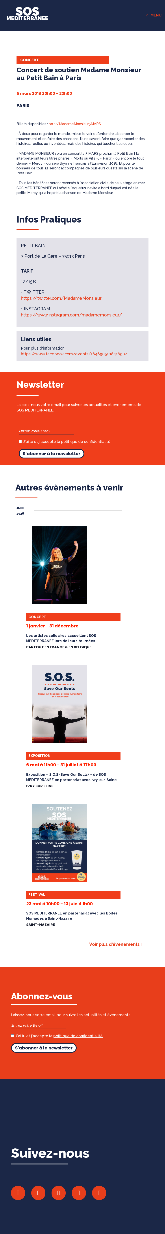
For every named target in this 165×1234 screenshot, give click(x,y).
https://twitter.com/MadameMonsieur (61, 298)
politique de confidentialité (85, 441)
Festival (36, 895)
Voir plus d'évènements (114, 944)
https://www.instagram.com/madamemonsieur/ (71, 315)
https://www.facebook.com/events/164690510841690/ (74, 354)
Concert (29, 60)
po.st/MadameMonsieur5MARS (75, 124)
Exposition (39, 756)
